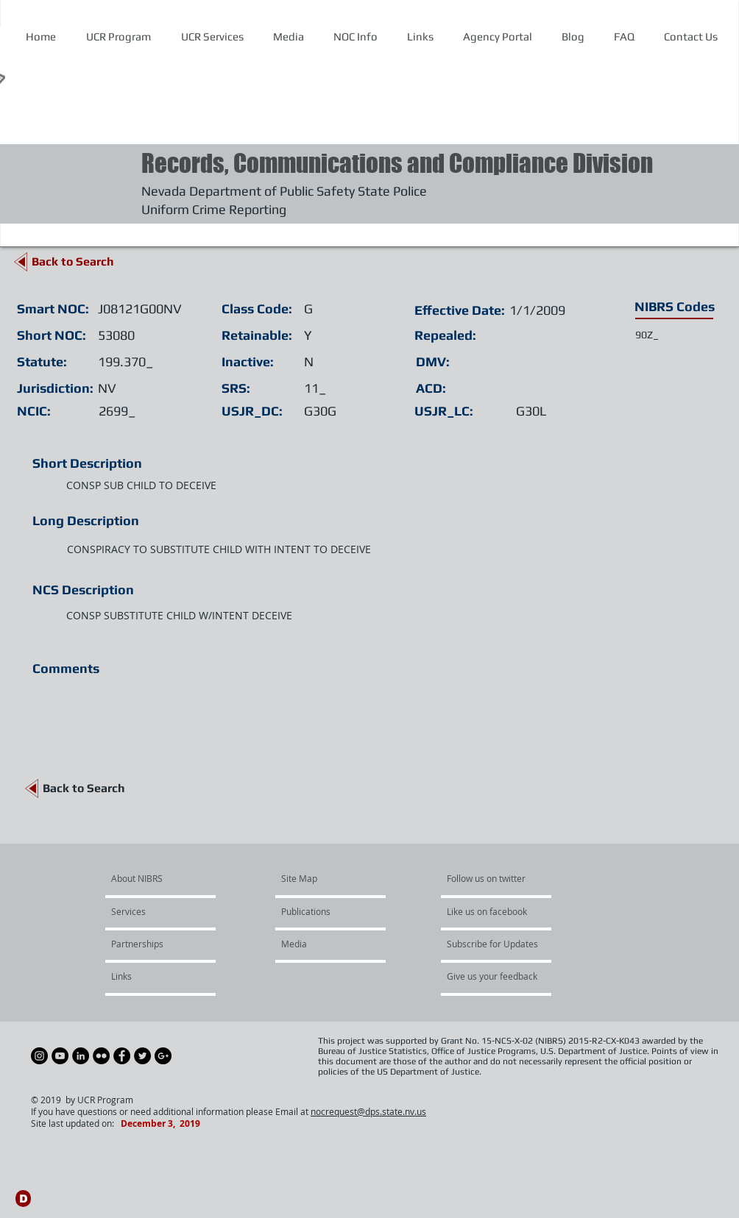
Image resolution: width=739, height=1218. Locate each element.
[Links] (150, 977)
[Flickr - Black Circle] (101, 1055)
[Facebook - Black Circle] (121, 1055)
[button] (355, 36)
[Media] (321, 944)
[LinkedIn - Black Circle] (80, 1055)
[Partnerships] (151, 944)
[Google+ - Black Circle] (163, 1055)
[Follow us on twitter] (491, 879)
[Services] (153, 912)
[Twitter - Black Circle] (142, 1055)
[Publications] (323, 912)
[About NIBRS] (167, 879)
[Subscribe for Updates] (492, 944)
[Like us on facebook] (491, 912)
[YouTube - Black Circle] (60, 1055)
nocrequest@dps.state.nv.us (368, 1111)
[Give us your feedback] (500, 977)
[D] (23, 1198)
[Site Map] (316, 879)
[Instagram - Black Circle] (39, 1055)
